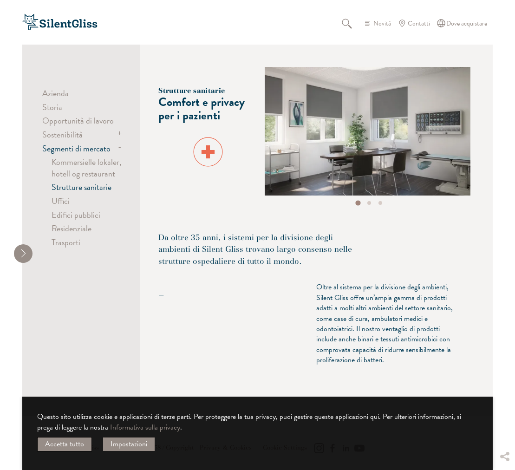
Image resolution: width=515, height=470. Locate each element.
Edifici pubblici (76, 215)
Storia (52, 107)
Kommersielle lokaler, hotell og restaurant (86, 167)
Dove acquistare (466, 23)
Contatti (419, 23)
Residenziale (71, 228)
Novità (382, 23)
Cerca (352, 23)
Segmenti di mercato (76, 148)
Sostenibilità (62, 134)
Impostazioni (129, 444)
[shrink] (23, 253)
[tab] (358, 202)
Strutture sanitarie (81, 187)
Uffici (61, 201)
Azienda (55, 93)
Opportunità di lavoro (78, 120)
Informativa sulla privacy (145, 427)
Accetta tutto (64, 444)
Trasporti (66, 242)
